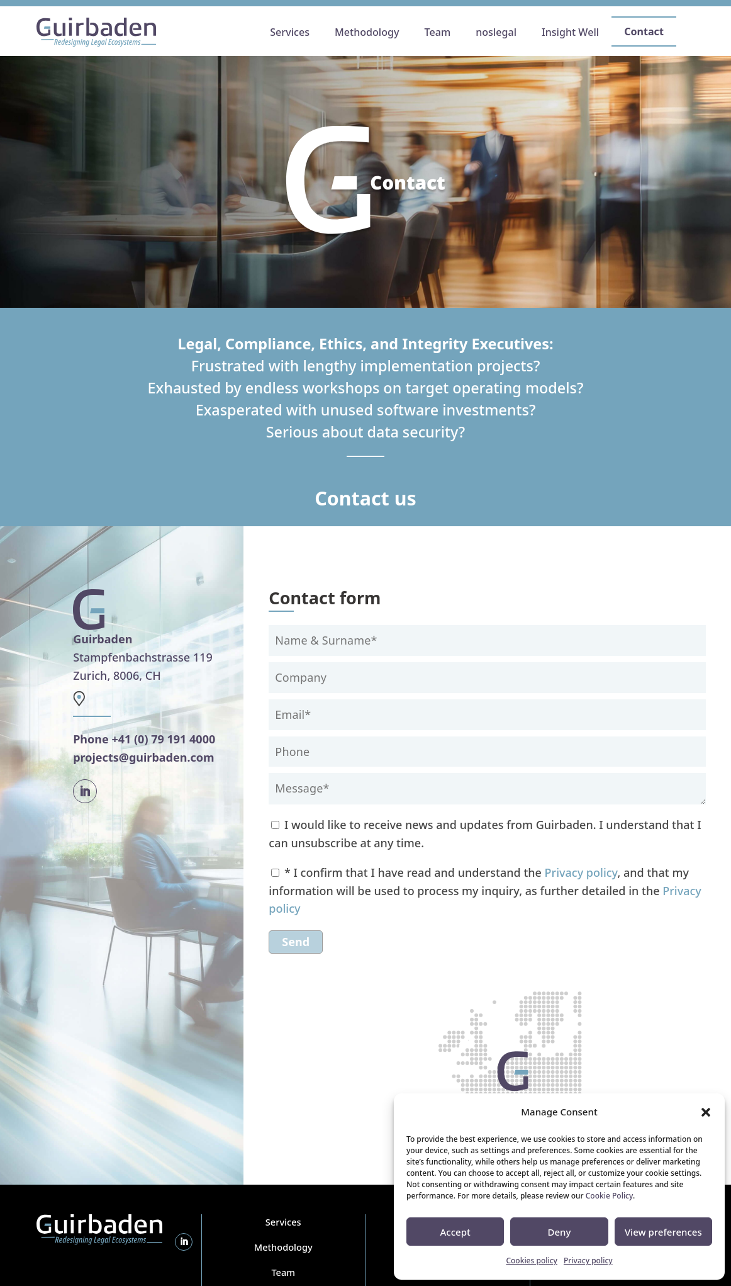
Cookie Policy (609, 1195)
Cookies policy (531, 1260)
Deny (559, 1232)
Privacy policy (588, 1260)
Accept (455, 1232)
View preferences (663, 1232)
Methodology (283, 1247)
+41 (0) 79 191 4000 (163, 739)
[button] (706, 1112)
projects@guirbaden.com (143, 757)
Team (283, 1272)
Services (283, 1221)
